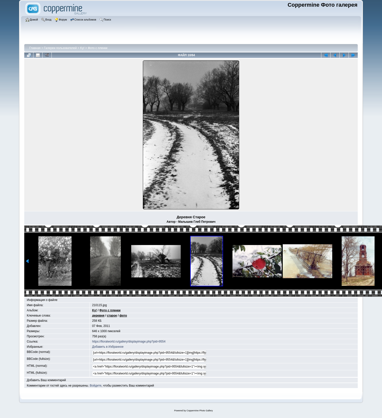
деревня (98, 315)
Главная (35, 48)
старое (112, 315)
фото (123, 315)
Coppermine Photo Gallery (199, 410)
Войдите (96, 385)
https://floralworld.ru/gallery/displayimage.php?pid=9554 (129, 341)
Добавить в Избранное (108, 346)
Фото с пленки (97, 48)
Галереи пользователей (60, 48)
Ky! (82, 48)
